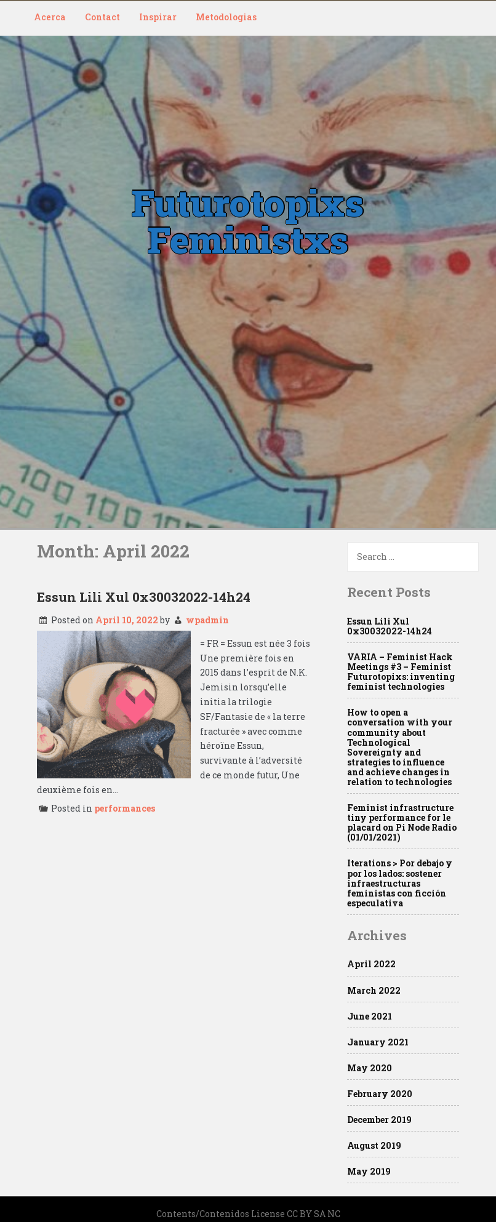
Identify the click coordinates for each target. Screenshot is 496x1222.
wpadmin (207, 620)
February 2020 (379, 1094)
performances (124, 808)
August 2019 (374, 1145)
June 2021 (369, 1016)
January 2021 (378, 1042)
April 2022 (371, 964)
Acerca (50, 17)
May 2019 (369, 1171)
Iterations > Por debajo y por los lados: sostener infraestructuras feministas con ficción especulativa (399, 882)
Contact (102, 17)
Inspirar (158, 17)
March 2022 (374, 990)
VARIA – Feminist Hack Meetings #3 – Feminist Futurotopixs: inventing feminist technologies (401, 671)
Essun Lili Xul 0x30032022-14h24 (143, 596)
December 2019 (379, 1119)
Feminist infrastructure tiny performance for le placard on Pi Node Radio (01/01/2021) (402, 822)
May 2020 (369, 1068)
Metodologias (226, 17)
